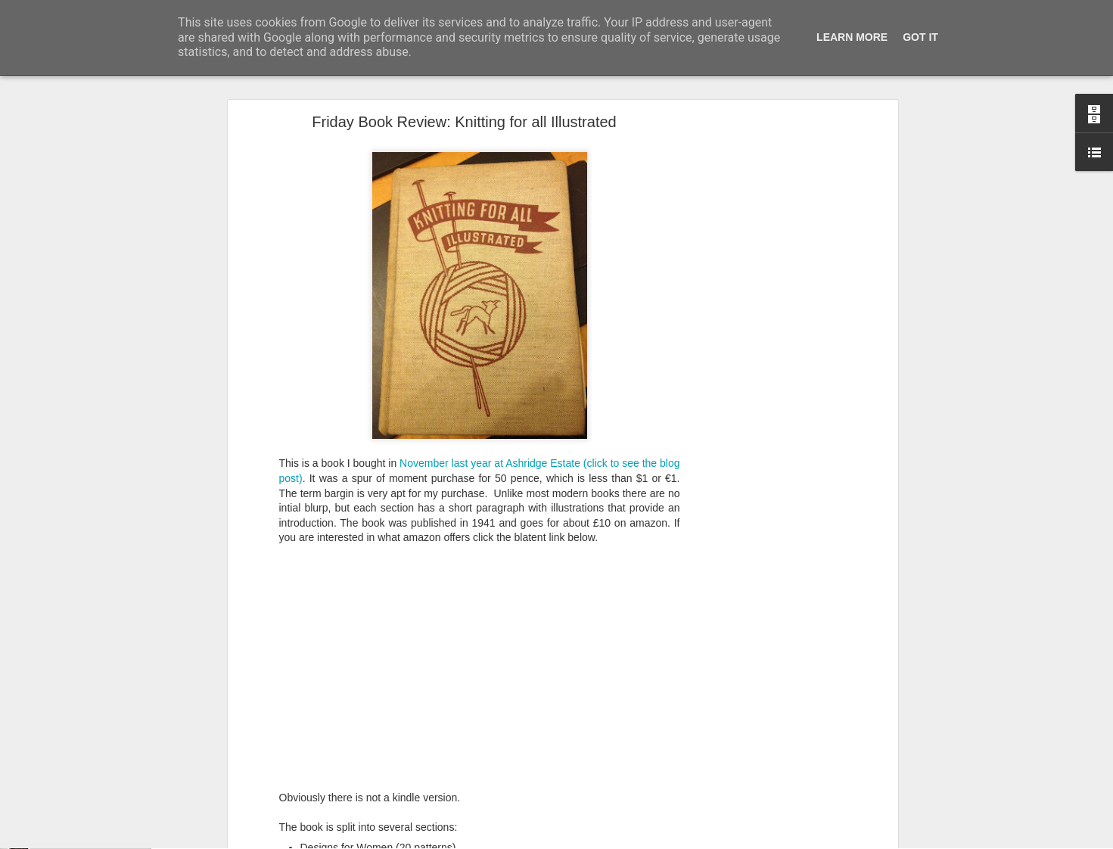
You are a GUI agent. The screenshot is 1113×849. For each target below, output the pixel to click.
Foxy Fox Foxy (67, 841)
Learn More (852, 37)
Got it (920, 37)
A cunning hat (64, 807)
